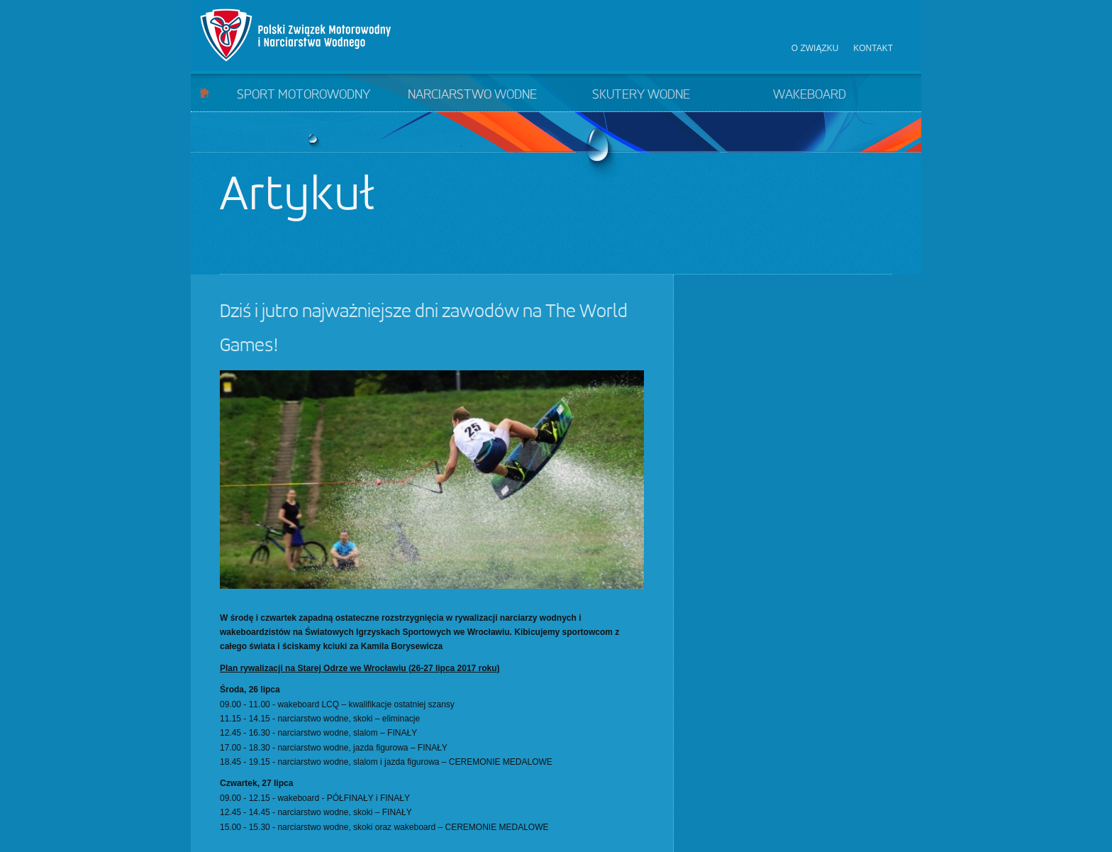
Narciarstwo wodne (472, 95)
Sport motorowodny (303, 95)
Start (204, 92)
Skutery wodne (641, 95)
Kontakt (873, 48)
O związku (815, 48)
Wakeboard (809, 95)
